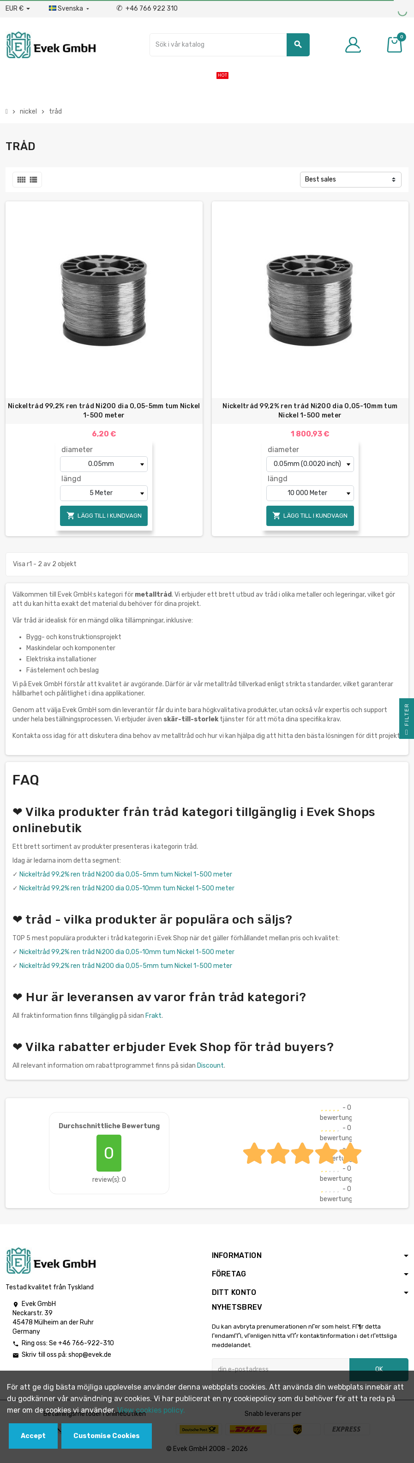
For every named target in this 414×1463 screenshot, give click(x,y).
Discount (210, 1066)
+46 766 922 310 (147, 8)
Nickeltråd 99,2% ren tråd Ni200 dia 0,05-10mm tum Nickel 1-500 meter (309, 410)
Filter (406, 721)
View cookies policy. (151, 1410)
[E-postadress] (281, 1369)
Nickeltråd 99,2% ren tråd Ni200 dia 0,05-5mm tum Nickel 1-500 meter (104, 410)
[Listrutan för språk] (70, 8)
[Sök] (229, 44)
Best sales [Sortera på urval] (320, 179)
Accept (33, 1436)
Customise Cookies (106, 1436)
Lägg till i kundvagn (104, 515)
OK (379, 1369)
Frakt (153, 1016)
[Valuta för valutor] (18, 8)
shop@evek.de (89, 1355)
